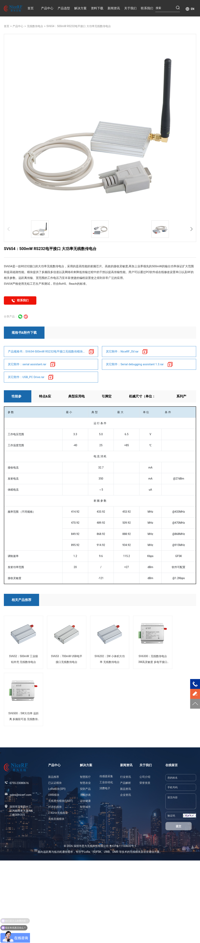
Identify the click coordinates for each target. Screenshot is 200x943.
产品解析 (125, 782)
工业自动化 (106, 782)
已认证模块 (55, 782)
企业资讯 (125, 794)
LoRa (87, 851)
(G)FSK (97, 851)
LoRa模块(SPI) (57, 788)
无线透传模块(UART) (60, 800)
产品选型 (64, 8)
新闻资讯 (114, 8)
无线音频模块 (56, 818)
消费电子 (104, 788)
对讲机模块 (55, 806)
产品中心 (47, 8)
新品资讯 (125, 788)
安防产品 (85, 788)
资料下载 (97, 8)
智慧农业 (85, 782)
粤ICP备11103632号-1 (122, 846)
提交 (178, 826)
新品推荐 (53, 776)
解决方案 (80, 8)
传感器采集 (106, 776)
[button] (191, 229)
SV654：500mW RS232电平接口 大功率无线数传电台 (78, 26)
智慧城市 (85, 806)
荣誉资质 (144, 782)
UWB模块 (53, 794)
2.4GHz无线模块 (58, 812)
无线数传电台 (35, 26)
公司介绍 (144, 776)
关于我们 (130, 8)
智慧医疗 (85, 776)
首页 (30, 8)
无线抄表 (85, 794)
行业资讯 (125, 776)
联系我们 (147, 8)
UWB (107, 851)
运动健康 (85, 800)
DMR (115, 851)
